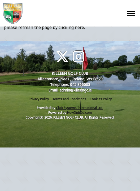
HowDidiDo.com (79, 112)
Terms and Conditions (69, 99)
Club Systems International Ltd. (79, 108)
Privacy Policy (39, 99)
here (79, 27)
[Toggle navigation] (130, 13)
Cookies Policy (101, 99)
